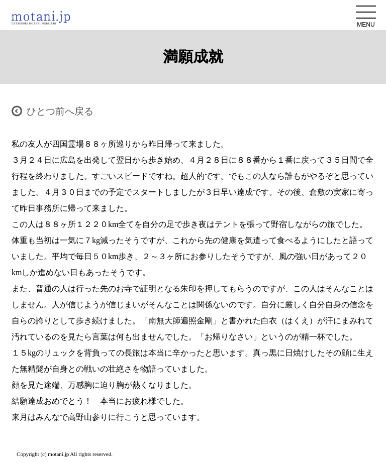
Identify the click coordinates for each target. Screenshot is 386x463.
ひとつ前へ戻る (60, 111)
